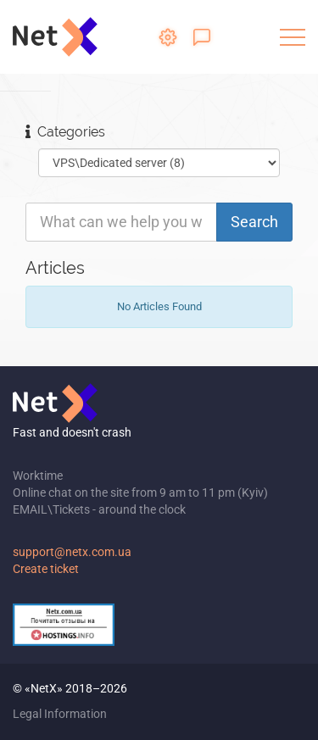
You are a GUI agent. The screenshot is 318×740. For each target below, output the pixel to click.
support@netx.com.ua (72, 552)
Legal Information (60, 714)
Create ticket (46, 569)
